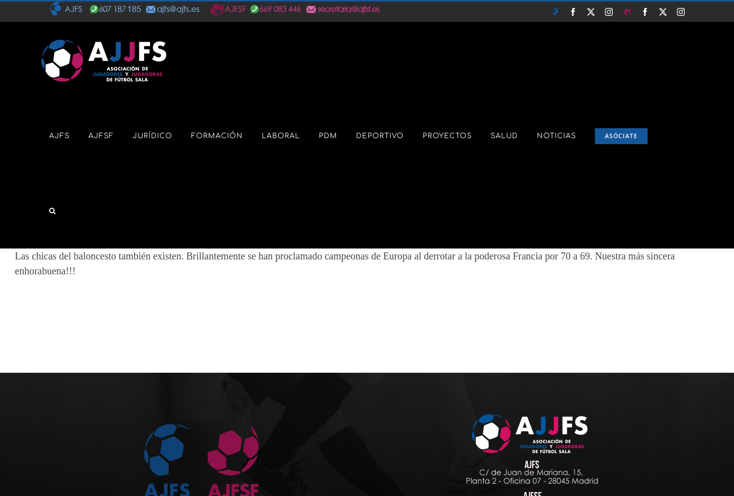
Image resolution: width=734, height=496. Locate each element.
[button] (52, 210)
